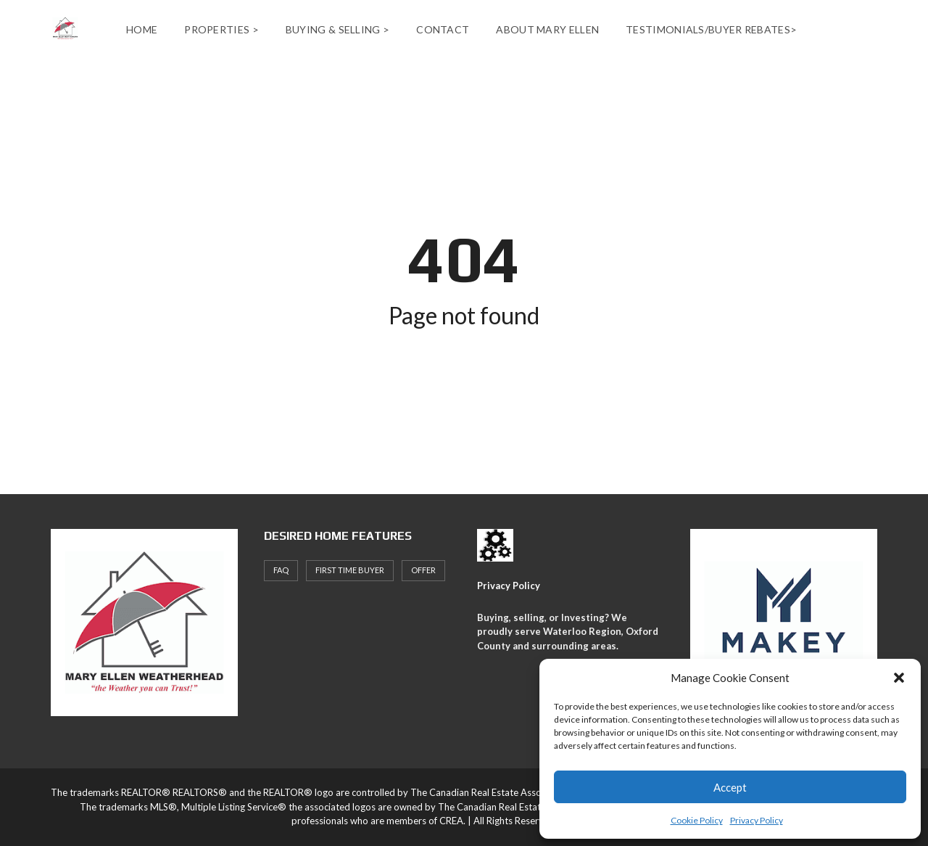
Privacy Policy (756, 820)
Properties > (221, 29)
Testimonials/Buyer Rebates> (711, 29)
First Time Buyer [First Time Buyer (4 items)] (349, 570)
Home (141, 29)
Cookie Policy (697, 820)
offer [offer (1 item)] (423, 570)
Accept (730, 787)
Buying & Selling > (337, 29)
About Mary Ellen (547, 29)
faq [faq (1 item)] (281, 570)
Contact (442, 29)
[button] (899, 677)
